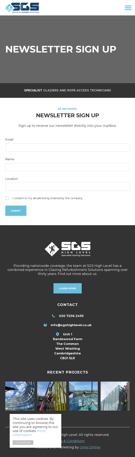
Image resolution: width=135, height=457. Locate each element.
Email (9, 139)
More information (29, 433)
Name (9, 159)
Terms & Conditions (68, 441)
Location (11, 179)
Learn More (67, 288)
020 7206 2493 (71, 316)
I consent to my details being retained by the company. (47, 198)
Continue (23, 442)
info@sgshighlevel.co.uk (71, 325)
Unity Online (90, 447)
